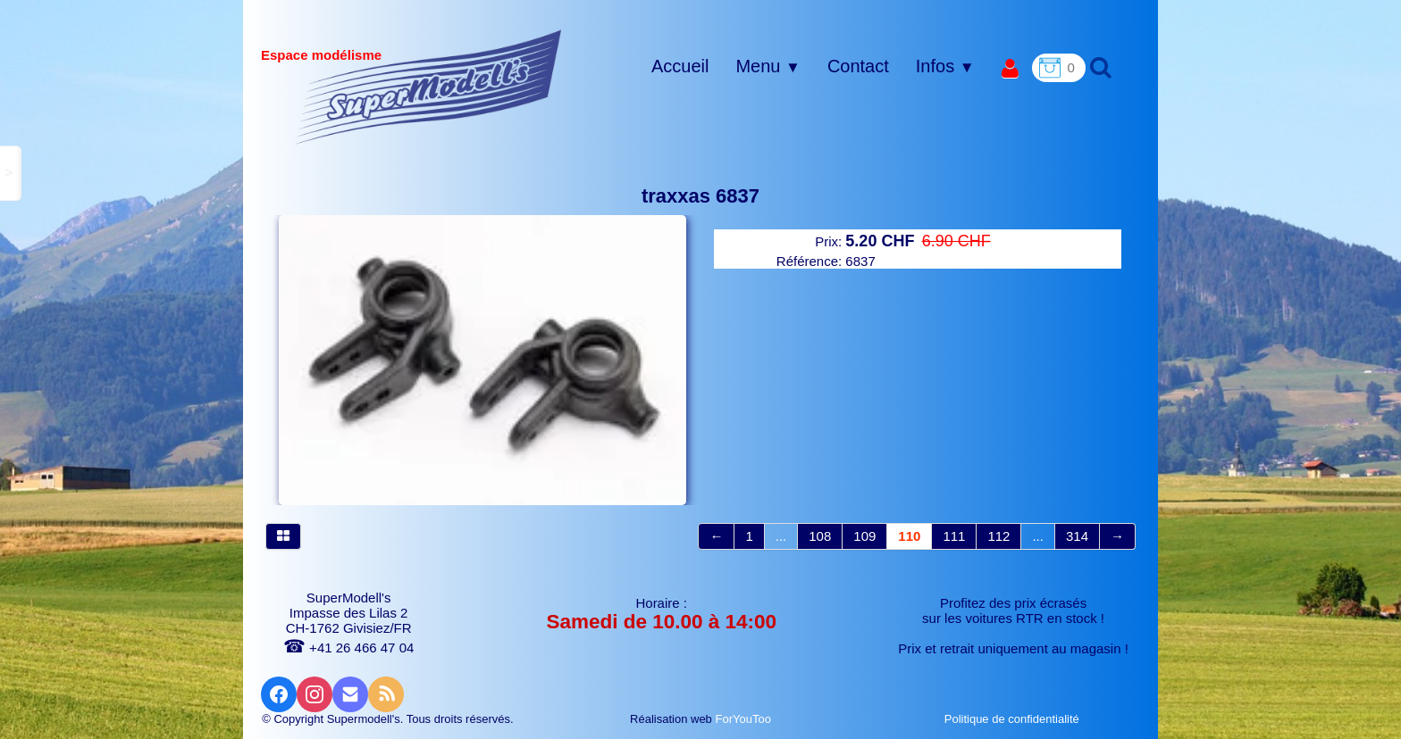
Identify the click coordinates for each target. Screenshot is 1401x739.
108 (820, 536)
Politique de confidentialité (1013, 719)
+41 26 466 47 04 (348, 647)
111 (954, 536)
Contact (858, 66)
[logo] (428, 87)
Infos (945, 66)
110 (909, 536)
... (781, 536)
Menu (767, 66)
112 (998, 536)
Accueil (680, 66)
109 (864, 536)
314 (1077, 536)
